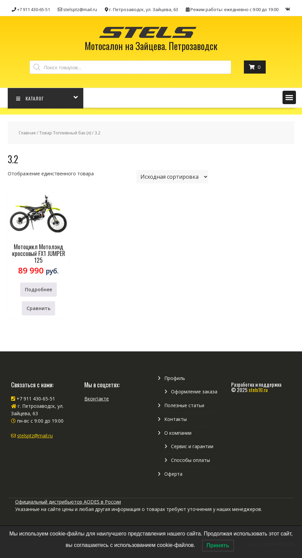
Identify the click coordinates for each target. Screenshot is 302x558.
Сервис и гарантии (192, 446)
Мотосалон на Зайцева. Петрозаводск (151, 46)
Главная (27, 133)
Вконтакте (96, 398)
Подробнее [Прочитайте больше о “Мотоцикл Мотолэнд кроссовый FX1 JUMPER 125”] (38, 289)
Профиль (174, 378)
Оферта (173, 474)
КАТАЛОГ (30, 98)
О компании (177, 433)
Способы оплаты (190, 460)
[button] (289, 97)
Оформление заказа (194, 391)
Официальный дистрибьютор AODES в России (68, 502)
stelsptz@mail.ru (35, 435)
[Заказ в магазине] (172, 176)
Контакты (175, 419)
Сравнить (38, 308)
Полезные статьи (184, 405)
